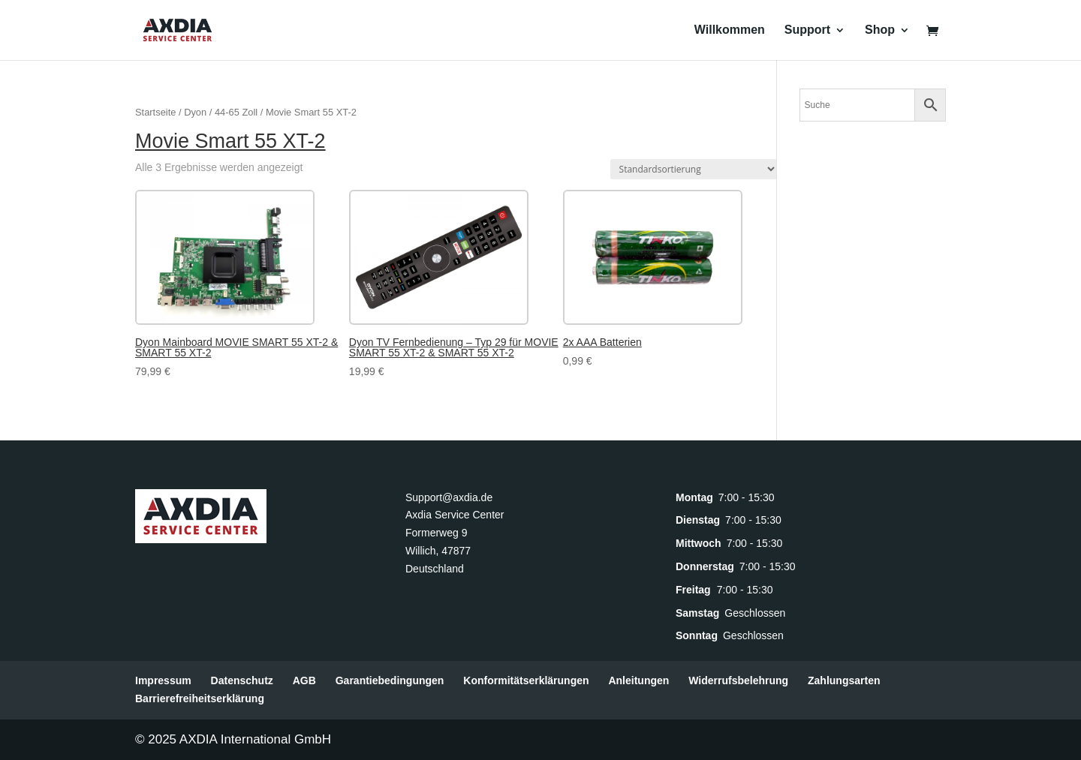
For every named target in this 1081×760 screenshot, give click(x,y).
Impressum (163, 680)
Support (807, 30)
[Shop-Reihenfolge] (693, 169)
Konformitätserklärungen (526, 680)
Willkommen (729, 30)
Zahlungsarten (844, 680)
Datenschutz (242, 680)
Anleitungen (638, 680)
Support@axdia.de (448, 497)
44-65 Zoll (236, 112)
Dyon (195, 112)
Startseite (155, 112)
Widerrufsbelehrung (738, 680)
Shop (880, 30)
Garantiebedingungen (390, 680)
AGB (304, 680)
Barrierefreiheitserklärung (199, 698)
